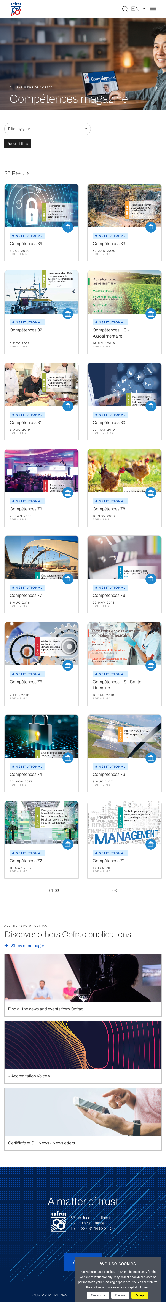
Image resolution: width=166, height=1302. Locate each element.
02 (57, 891)
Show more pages (28, 945)
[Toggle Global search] (125, 9)
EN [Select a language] (136, 8)
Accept (140, 1295)
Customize (98, 1295)
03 (114, 891)
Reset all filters (18, 143)
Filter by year (19, 129)
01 (51, 891)
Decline (120, 1295)
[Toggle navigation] (153, 9)
